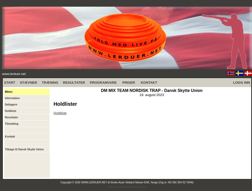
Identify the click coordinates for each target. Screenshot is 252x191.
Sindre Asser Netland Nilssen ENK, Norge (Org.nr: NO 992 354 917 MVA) (152, 182)
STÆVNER (28, 82)
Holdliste (60, 113)
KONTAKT (149, 82)
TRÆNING (50, 82)
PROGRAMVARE (103, 82)
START (9, 82)
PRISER (128, 82)
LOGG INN (241, 82)
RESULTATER (74, 82)
